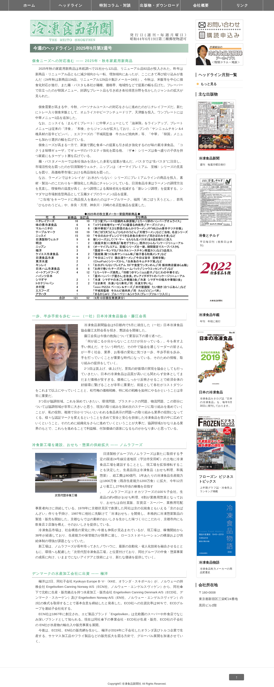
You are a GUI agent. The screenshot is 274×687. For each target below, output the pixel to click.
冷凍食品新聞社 (131, 683)
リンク (242, 5)
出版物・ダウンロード (159, 5)
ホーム (29, 5)
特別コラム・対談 (115, 5)
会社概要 (201, 5)
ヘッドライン (70, 5)
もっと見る (209, 84)
